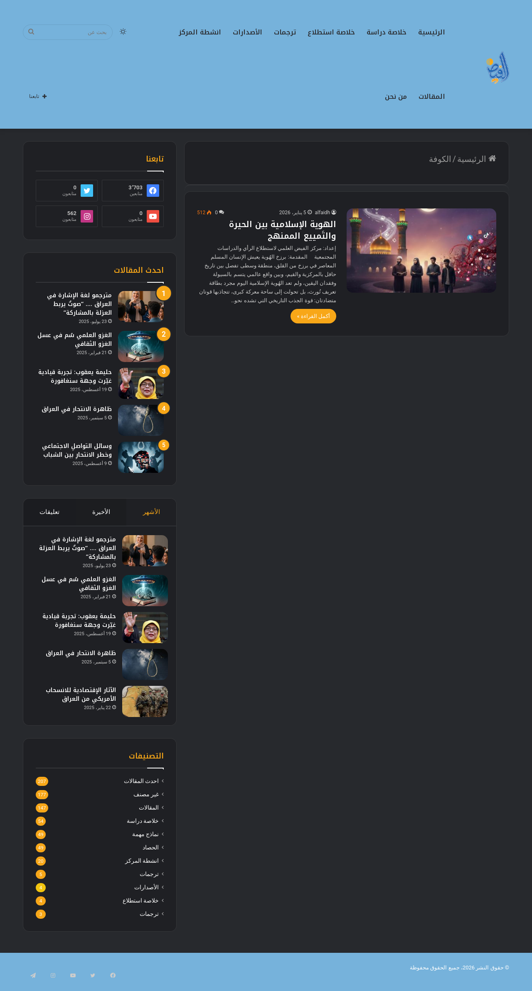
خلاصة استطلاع (331, 32)
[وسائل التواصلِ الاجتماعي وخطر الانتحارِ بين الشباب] (141, 457)
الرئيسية (431, 32)
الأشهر (151, 512)
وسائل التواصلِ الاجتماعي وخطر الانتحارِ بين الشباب (77, 450)
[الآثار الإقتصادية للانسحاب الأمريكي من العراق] (141, 705)
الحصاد (151, 855)
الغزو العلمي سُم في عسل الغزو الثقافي (74, 340)
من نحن (396, 96)
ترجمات (285, 32)
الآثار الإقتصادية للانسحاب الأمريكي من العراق (77, 698)
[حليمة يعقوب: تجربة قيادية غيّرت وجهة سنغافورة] (141, 383)
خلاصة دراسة (386, 32)
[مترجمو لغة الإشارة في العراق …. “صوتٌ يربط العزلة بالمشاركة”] (141, 306)
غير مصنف (146, 802)
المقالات (432, 96)
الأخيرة (101, 512)
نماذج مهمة (145, 842)
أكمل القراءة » (313, 316)
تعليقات (49, 512)
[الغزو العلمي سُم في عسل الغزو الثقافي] (141, 346)
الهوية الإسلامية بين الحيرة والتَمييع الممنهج (282, 230)
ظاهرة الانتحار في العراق (77, 409)
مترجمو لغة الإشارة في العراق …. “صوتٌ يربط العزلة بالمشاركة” (79, 304)
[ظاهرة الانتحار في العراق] (141, 420)
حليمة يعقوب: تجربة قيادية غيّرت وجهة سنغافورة (75, 377)
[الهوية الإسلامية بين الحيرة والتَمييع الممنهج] (421, 250)
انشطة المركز (200, 32)
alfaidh (322, 212)
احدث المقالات (141, 789)
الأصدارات (247, 32)
